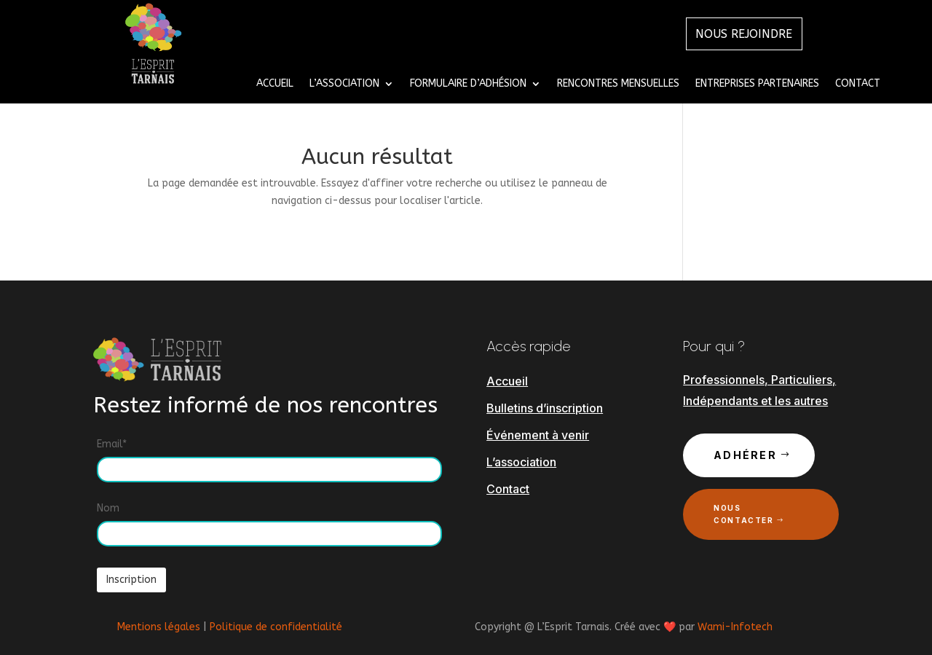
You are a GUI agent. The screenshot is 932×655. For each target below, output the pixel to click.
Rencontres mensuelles (618, 84)
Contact (857, 84)
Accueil (274, 84)
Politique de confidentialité (276, 627)
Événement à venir (537, 435)
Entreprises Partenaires (757, 84)
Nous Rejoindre (744, 33)
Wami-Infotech (735, 627)
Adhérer (745, 455)
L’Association (344, 84)
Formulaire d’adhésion (468, 84)
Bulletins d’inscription (544, 408)
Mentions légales (158, 627)
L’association (521, 462)
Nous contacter (743, 514)
